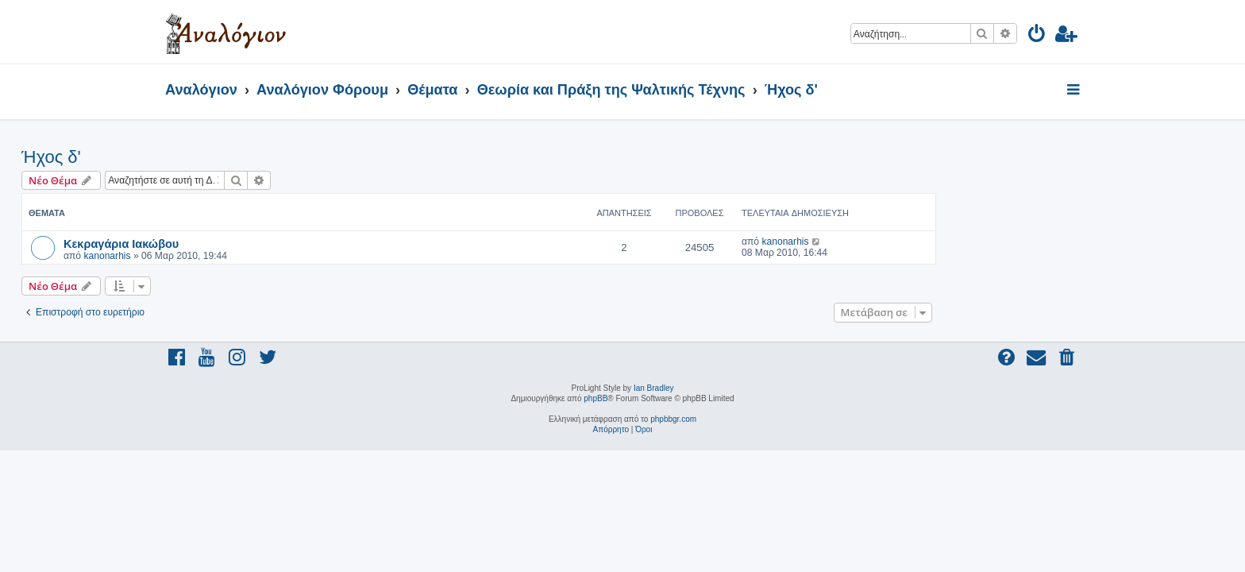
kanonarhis (250, 255)
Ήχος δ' (195, 157)
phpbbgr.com (673, 419)
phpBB (595, 398)
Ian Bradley (654, 388)
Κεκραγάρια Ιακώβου (264, 243)
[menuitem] (1037, 36)
